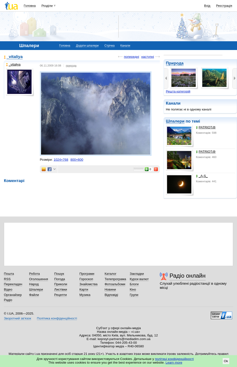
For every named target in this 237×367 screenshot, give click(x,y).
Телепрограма (115, 279)
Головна (30, 6)
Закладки (137, 273)
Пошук (59, 273)
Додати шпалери (87, 45)
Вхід (207, 6)
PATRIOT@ (206, 127)
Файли (34, 295)
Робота (34, 273)
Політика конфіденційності (57, 318)
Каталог (111, 273)
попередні (131, 56)
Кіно (133, 289)
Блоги (134, 284)
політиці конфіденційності (174, 359)
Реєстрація (224, 6)
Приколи (60, 284)
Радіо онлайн (187, 275)
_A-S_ (202, 176)
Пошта (9, 273)
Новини (110, 289)
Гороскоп (86, 279)
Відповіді (111, 295)
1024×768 (61, 159)
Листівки (60, 289)
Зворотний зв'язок (17, 318)
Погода (59, 279)
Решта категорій (178, 91)
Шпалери (175, 121)
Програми (86, 273)
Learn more (174, 362)
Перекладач (13, 284)
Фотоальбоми (115, 284)
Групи (134, 295)
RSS (7, 279)
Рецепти (60, 295)
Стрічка (109, 45)
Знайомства (88, 284)
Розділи (47, 6)
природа (71, 65)
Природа (175, 63)
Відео (8, 289)
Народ (34, 284)
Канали (125, 45)
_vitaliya (15, 56)
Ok (226, 361)
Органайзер (13, 295)
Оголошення (38, 279)
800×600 (76, 159)
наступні (147, 56)
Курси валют (139, 279)
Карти (83, 289)
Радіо (8, 300)
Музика (84, 295)
